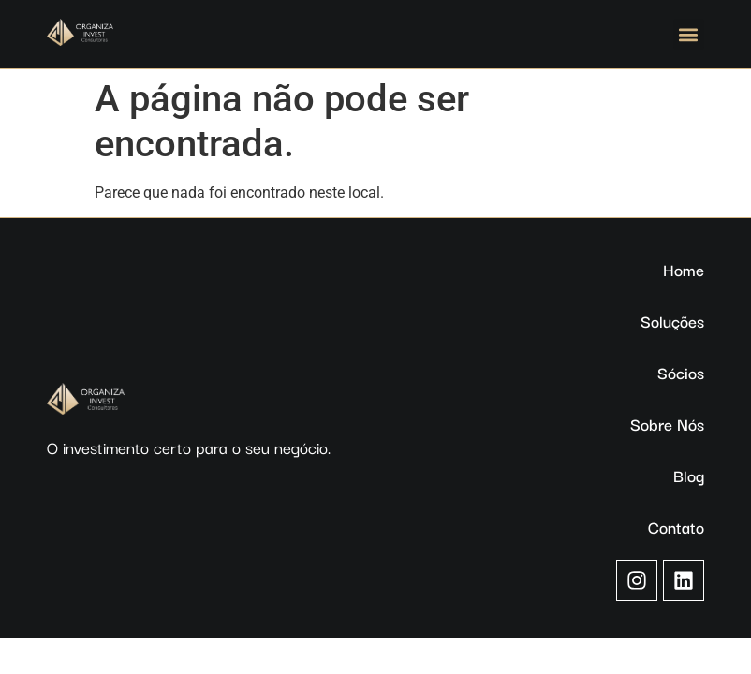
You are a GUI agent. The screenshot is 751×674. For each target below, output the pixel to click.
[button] (688, 34)
